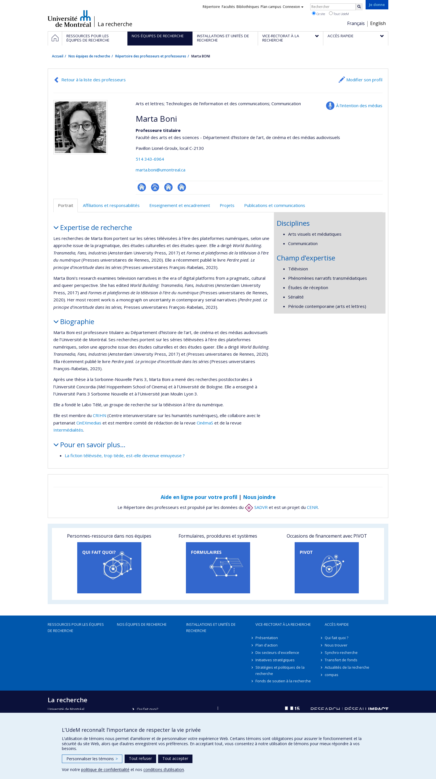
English (378, 23)
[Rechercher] (359, 6)
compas (331, 674)
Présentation (266, 637)
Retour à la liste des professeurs (93, 79)
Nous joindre (259, 497)
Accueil (57, 56)
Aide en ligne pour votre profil (199, 497)
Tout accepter (175, 758)
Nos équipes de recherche (89, 56)
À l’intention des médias (359, 105)
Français (356, 23)
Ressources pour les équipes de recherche (76, 627)
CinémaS (205, 423)
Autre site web (168, 187)
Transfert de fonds (341, 659)
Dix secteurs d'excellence (277, 652)
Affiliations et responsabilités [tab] (111, 205)
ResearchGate (141, 187)
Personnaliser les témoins (92, 758)
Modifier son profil (364, 79)
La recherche (115, 24)
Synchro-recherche (341, 652)
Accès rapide (337, 624)
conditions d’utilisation (163, 769)
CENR (312, 507)
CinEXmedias (89, 423)
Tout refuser (140, 758)
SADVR (256, 507)
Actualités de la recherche (347, 667)
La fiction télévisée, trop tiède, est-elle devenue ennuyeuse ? (125, 455)
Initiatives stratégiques (275, 659)
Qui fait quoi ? (336, 637)
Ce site (318, 13)
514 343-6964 (150, 159)
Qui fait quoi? (147, 709)
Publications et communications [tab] (274, 205)
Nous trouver (336, 645)
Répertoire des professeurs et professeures (150, 56)
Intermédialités (68, 430)
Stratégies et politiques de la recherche (280, 670)
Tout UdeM (339, 13)
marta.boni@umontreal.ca (160, 170)
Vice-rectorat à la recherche (283, 624)
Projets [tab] (227, 205)
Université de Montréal (69, 18)
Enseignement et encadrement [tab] (179, 205)
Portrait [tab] (65, 205)
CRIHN (99, 415)
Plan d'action (266, 645)
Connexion (293, 6)
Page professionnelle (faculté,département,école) (155, 187)
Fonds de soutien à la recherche (283, 680)
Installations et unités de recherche (211, 627)
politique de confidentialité (105, 769)
